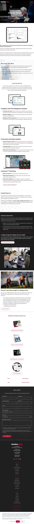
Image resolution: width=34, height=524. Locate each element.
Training (8, 378)
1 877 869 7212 (17, 446)
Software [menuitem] (17, 464)
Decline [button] (22, 521)
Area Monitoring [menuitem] (17, 469)
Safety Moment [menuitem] (17, 480)
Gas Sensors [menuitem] (17, 473)
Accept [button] (18, 521)
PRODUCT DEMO (17, 509)
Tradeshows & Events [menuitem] (17, 481)
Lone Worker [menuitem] (17, 470)
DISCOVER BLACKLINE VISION (7, 242)
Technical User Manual (25, 382)
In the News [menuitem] (17, 499)
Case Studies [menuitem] (17, 485)
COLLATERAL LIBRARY (17, 373)
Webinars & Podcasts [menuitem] (17, 483)
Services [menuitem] (17, 465)
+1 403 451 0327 (17, 455)
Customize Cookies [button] (12, 521)
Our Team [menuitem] (17, 494)
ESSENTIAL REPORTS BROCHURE (17, 330)
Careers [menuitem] (17, 493)
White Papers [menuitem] (17, 488)
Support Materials (25, 378)
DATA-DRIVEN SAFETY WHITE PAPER (17, 359)
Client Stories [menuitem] (17, 486)
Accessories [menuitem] (17, 472)
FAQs (9, 382)
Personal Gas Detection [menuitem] (17, 467)
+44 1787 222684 (17, 452)
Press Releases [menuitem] (17, 501)
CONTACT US (17, 506)
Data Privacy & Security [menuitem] (17, 502)
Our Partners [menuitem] (17, 498)
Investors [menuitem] (17, 496)
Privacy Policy (26, 516)
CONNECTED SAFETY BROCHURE (17, 344)
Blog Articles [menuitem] (17, 478)
